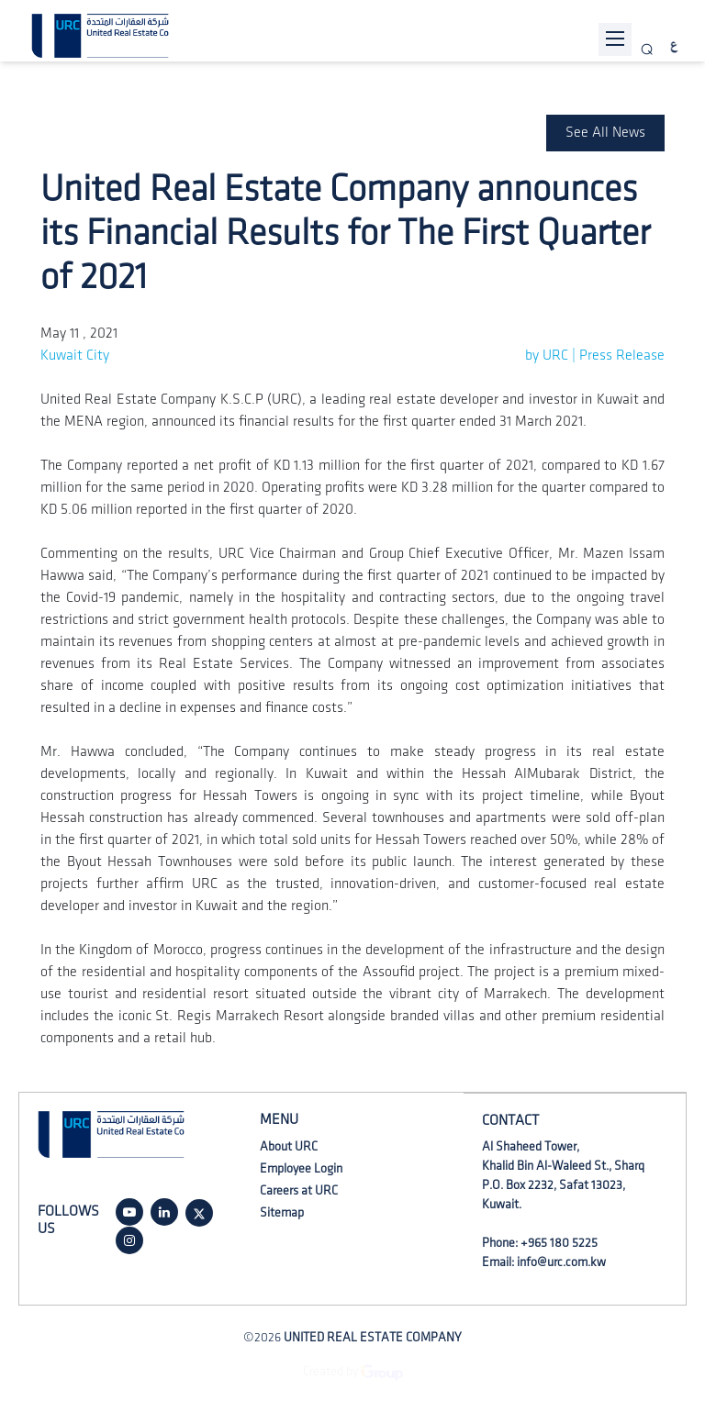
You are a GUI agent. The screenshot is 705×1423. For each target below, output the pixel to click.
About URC (289, 1146)
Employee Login (301, 1168)
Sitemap (282, 1212)
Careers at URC (299, 1190)
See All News (605, 132)
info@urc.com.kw (561, 1262)
